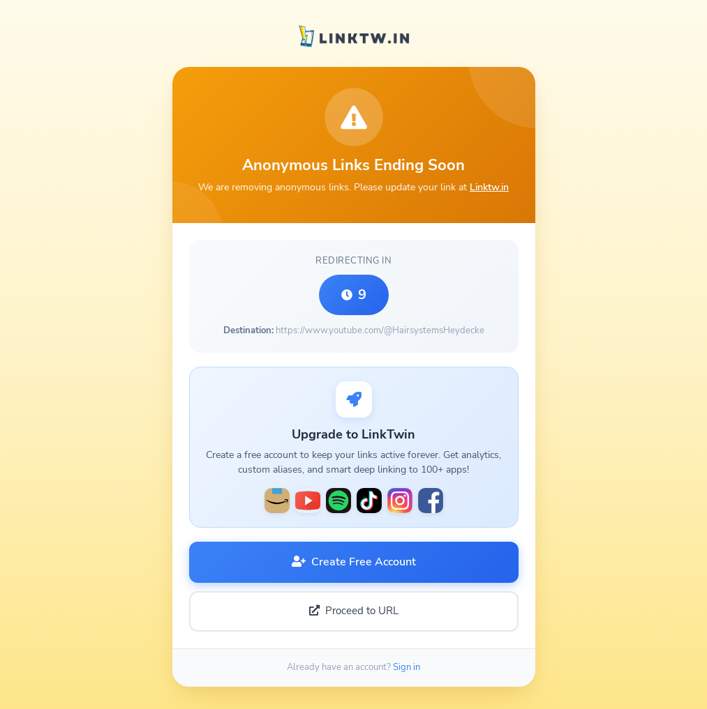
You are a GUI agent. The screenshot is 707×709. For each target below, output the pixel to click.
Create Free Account (354, 562)
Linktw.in (489, 187)
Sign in (406, 667)
